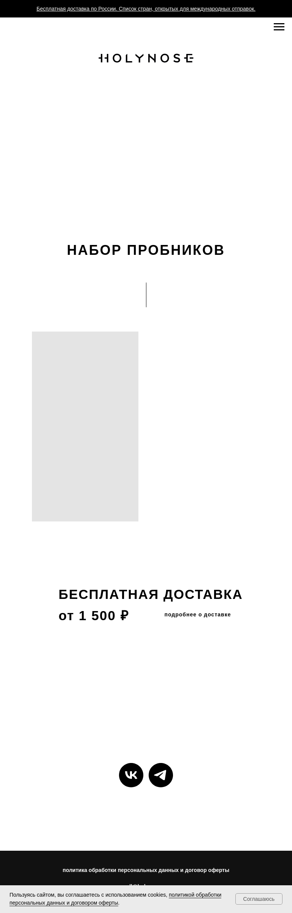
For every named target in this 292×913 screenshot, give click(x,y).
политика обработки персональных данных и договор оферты (146, 870)
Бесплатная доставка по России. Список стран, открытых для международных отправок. (146, 9)
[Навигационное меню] (279, 27)
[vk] (131, 775)
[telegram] (161, 775)
